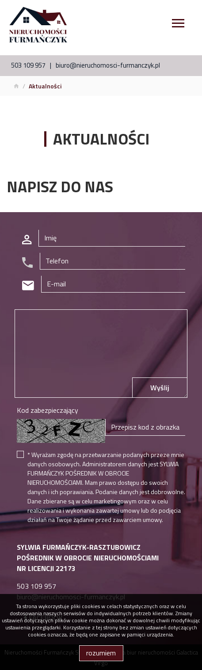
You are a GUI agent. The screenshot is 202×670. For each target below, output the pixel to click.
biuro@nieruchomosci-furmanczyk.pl (108, 65)
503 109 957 (28, 65)
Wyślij (159, 387)
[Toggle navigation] (178, 24)
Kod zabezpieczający (47, 410)
